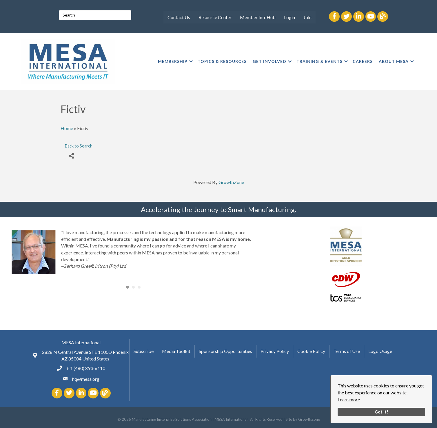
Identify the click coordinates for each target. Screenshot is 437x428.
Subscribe (144, 351)
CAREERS (363, 61)
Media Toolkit (176, 351)
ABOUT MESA (394, 61)
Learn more (349, 399)
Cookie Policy (311, 351)
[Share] (71, 155)
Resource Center (215, 17)
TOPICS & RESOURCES (222, 61)
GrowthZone (231, 182)
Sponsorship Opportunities (225, 351)
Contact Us (178, 17)
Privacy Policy (275, 351)
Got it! (381, 411)
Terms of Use (347, 351)
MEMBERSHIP (172, 61)
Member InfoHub (258, 17)
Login (289, 17)
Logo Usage (380, 351)
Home (67, 128)
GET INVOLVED (269, 61)
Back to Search (78, 145)
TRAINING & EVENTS (319, 61)
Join (307, 17)
